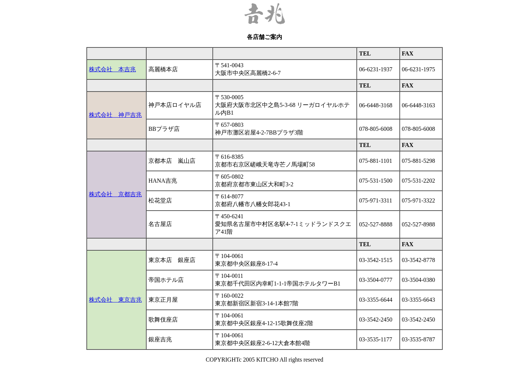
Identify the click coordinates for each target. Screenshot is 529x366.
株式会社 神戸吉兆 (115, 115)
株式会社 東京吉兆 (115, 300)
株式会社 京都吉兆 (115, 194)
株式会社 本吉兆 (112, 69)
